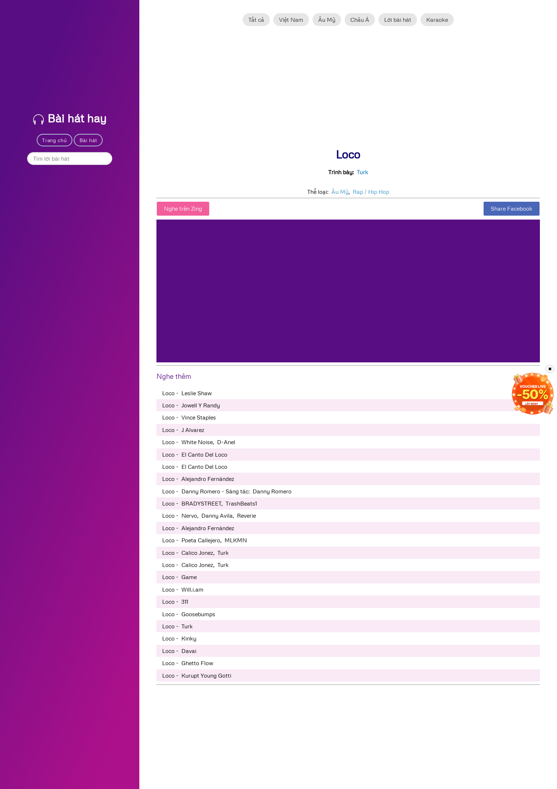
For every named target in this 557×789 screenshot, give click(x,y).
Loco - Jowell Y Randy (191, 405)
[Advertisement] (348, 90)
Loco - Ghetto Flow (187, 663)
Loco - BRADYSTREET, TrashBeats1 (209, 503)
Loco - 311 (175, 601)
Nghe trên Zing (183, 208)
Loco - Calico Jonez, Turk (195, 552)
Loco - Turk (177, 626)
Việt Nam (291, 19)
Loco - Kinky (179, 638)
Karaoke (437, 19)
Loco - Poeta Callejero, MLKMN (204, 540)
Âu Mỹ (326, 19)
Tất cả (256, 19)
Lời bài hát (397, 19)
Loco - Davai (179, 650)
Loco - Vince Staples (189, 417)
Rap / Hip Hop (371, 191)
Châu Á (359, 19)
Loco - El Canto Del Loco (194, 454)
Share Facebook (511, 208)
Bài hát (88, 140)
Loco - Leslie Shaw (187, 393)
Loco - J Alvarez (183, 429)
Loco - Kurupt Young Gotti (196, 675)
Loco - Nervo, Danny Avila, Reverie (209, 515)
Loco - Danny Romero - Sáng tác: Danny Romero (227, 491)
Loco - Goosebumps (188, 614)
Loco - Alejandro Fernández (198, 478)
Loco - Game (179, 577)
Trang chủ (54, 140)
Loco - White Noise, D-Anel (198, 442)
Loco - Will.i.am (182, 589)
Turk (362, 172)
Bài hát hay (70, 118)
